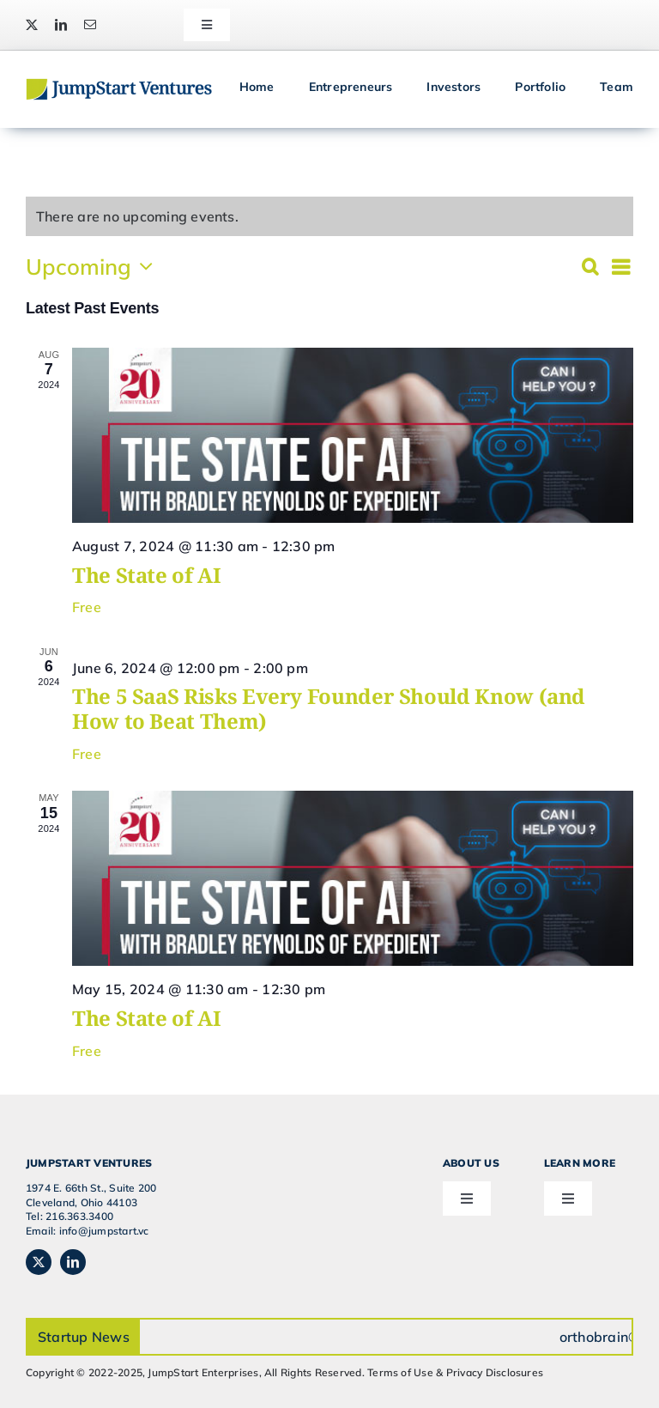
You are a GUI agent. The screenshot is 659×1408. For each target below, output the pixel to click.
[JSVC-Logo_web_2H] (119, 85)
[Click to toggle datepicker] (93, 266)
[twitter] (32, 25)
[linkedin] (61, 25)
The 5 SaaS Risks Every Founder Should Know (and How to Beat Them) (328, 708)
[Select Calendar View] (620, 267)
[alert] (137, 216)
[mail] (90, 25)
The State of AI (146, 575)
